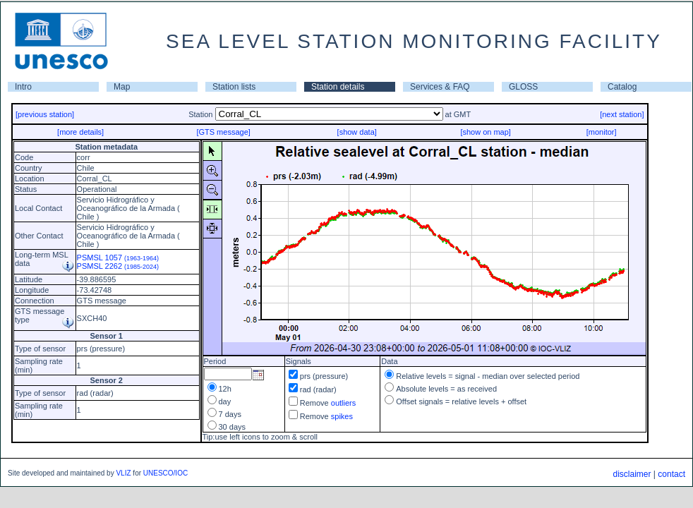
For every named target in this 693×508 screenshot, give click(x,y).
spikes (342, 416)
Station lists (233, 87)
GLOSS (523, 87)
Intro (23, 87)
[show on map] (485, 132)
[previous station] (45, 114)
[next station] (622, 114)
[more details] (80, 132)
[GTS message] (223, 132)
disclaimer (632, 474)
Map (122, 87)
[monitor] (601, 132)
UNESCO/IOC (165, 473)
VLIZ (123, 473)
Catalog (622, 87)
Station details (337, 87)
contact (671, 474)
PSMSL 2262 (118, 266)
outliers (343, 403)
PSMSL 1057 (118, 257)
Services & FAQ (440, 87)
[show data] (357, 132)
